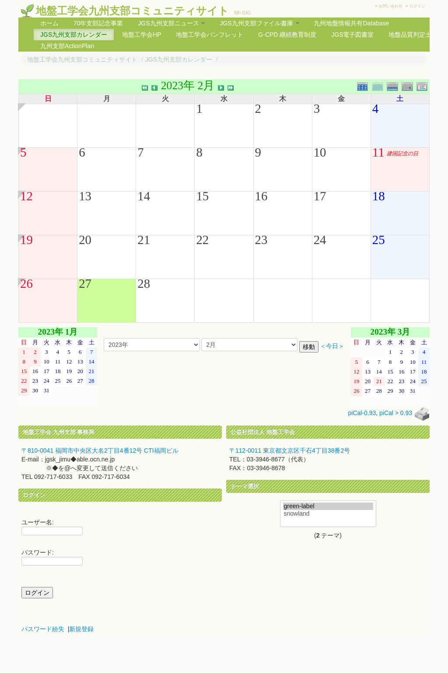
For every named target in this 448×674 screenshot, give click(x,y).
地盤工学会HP (141, 34)
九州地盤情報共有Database (351, 23)
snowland (328, 513)
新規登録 (81, 628)
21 (143, 239)
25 (378, 239)
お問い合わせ (390, 6)
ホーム (49, 23)
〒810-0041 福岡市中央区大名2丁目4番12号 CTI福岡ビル (99, 450)
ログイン (417, 6)
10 (320, 152)
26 (26, 283)
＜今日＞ (332, 346)
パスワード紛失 (42, 628)
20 (85, 239)
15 (202, 196)
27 (85, 283)
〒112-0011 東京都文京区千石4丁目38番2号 (289, 450)
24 (320, 239)
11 (378, 152)
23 (261, 239)
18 (378, 196)
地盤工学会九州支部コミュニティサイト (132, 11)
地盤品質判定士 (409, 34)
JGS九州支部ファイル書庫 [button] (259, 23)
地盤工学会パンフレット (209, 34)
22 (202, 239)
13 (85, 196)
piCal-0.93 (362, 413)
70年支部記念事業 (98, 23)
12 (26, 196)
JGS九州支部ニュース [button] (171, 23)
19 (26, 239)
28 (143, 283)
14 (143, 196)
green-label (328, 506)
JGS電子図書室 (352, 34)
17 (320, 196)
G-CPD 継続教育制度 (287, 34)
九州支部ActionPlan (67, 45)
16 (261, 196)
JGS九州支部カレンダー (73, 34)
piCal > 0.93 (395, 413)
